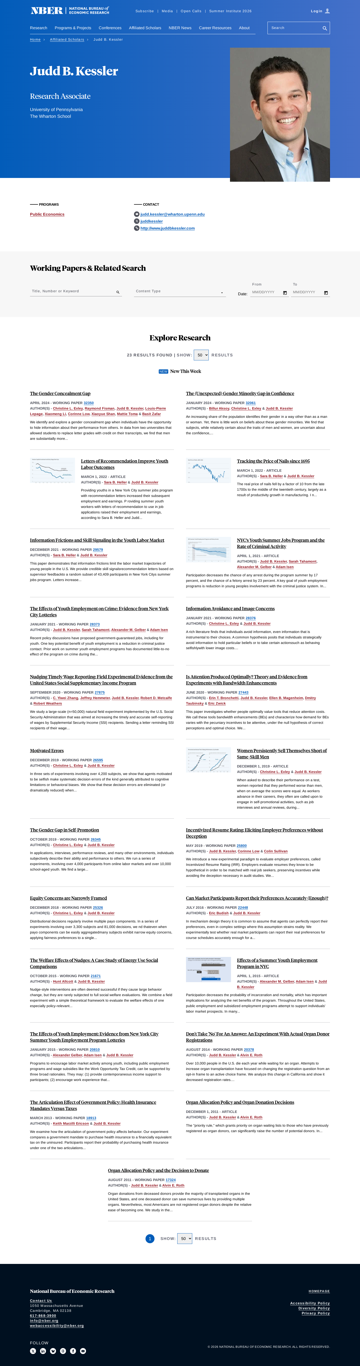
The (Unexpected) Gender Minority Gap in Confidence (240, 393)
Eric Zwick (217, 703)
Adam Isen (285, 567)
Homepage (319, 1291)
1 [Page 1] (150, 1238)
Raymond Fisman (99, 408)
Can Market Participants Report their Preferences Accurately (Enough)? (257, 898)
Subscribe (145, 11)
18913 (91, 1118)
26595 (98, 760)
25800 (242, 846)
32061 (251, 403)
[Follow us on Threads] (63, 1351)
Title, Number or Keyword (55, 291)
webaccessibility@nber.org (57, 1326)
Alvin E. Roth (251, 1055)
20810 (95, 1050)
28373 (95, 624)
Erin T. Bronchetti (223, 698)
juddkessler (151, 221)
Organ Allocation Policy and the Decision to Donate (158, 1170)
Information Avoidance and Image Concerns (230, 608)
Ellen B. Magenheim (286, 698)
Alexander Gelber (67, 1055)
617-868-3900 (43, 1316)
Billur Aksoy (219, 408)
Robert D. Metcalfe (156, 698)
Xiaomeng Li (55, 414)
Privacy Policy (316, 1313)
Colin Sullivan (276, 851)
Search (278, 27)
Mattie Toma (127, 414)
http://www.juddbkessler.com (167, 228)
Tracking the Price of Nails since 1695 (273, 461)
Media (167, 11)
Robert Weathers (48, 703)
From (261, 284)
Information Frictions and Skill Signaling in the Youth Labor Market (97, 540)
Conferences (110, 28)
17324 (171, 1180)
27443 (243, 692)
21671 (96, 976)
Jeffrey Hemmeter (95, 698)
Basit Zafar (151, 414)
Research (38, 28)
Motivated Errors (47, 750)
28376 (251, 618)
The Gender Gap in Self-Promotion (64, 830)
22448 (243, 908)
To (299, 284)
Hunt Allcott (63, 981)
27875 (100, 692)
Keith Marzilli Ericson (71, 1123)
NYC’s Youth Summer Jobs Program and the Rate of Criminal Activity (281, 543)
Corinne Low (79, 414)
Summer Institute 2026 (230, 11)
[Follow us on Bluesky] (53, 1351)
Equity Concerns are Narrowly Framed (68, 898)
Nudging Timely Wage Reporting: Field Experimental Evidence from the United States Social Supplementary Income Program (101, 679)
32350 (89, 403)
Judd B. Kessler (129, 408)
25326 (98, 908)
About (244, 28)
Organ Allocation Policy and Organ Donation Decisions (240, 1102)
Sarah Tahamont (302, 561)
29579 (98, 550)
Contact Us (41, 1301)
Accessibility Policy (310, 1303)
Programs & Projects (73, 28)
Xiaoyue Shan (103, 414)
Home (35, 39)
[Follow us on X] (33, 1351)
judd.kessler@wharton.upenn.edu (172, 214)
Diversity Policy (314, 1308)
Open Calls (191, 11)
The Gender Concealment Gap (60, 393)
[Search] (325, 28)
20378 (249, 1050)
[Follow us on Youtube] (83, 1351)
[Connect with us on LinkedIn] (43, 1351)
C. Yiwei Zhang (65, 698)
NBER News (180, 28)
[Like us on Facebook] (73, 1351)
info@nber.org (44, 1321)
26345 (96, 839)
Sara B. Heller (115, 482)
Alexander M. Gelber (254, 567)
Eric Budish (219, 913)
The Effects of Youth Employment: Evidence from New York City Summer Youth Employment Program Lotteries (94, 1037)
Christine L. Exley (68, 408)
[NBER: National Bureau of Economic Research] (74, 13)
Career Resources (215, 28)
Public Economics (47, 214)
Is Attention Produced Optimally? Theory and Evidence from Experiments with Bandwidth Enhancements (247, 679)
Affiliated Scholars (145, 28)
